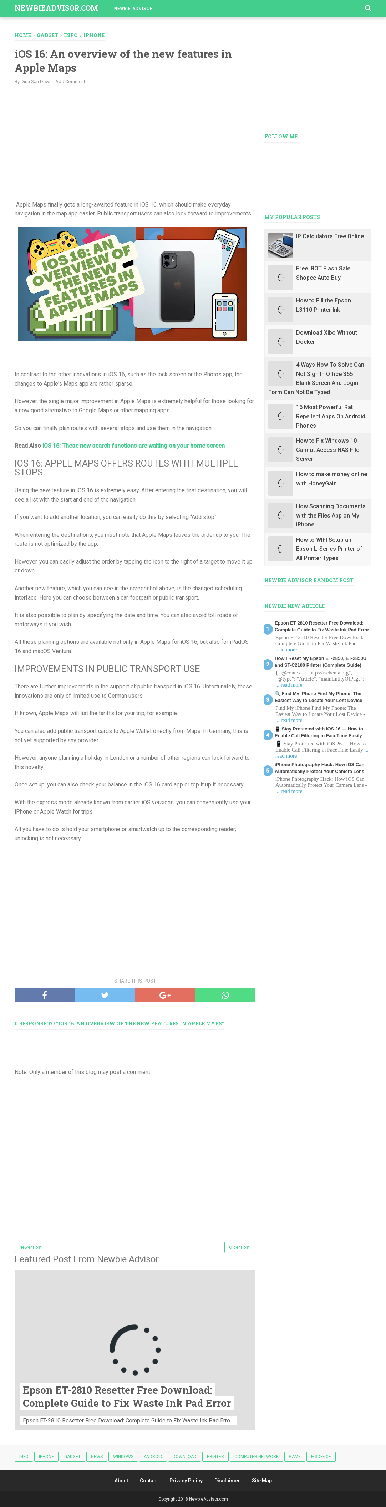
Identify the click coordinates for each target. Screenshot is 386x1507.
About (121, 1480)
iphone (46, 1456)
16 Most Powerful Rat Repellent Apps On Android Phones (330, 416)
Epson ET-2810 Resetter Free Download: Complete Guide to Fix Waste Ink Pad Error (127, 1396)
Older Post (239, 1247)
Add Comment (70, 81)
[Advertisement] (135, 142)
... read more (288, 685)
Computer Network (256, 1456)
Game (295, 1456)
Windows (123, 1456)
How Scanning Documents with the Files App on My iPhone (331, 515)
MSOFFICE (321, 1456)
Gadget (72, 1456)
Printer (215, 1456)
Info (24, 1456)
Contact (149, 1480)
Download (185, 1456)
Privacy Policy (186, 1480)
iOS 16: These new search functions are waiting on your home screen (133, 445)
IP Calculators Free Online (330, 236)
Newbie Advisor (133, 8)
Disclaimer (227, 1480)
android (153, 1456)
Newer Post (30, 1247)
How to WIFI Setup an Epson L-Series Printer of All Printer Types (329, 548)
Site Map (262, 1480)
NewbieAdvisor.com (56, 7)
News (97, 1456)
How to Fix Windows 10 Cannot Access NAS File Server (327, 449)
